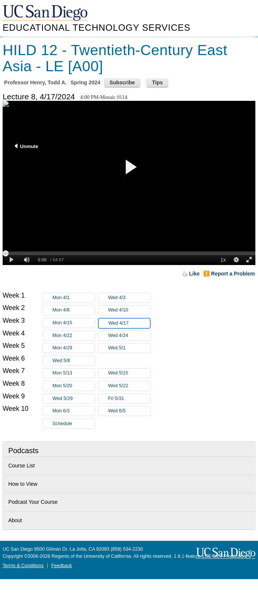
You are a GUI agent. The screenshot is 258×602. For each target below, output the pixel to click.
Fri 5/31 (129, 398)
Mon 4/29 (74, 348)
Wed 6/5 (129, 411)
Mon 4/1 (74, 297)
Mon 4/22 (74, 335)
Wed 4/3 (129, 297)
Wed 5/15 (129, 373)
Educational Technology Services (96, 27)
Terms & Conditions (23, 565)
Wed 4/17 (129, 323)
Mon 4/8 (74, 310)
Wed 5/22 (129, 386)
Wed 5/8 (74, 360)
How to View (23, 484)
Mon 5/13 (74, 373)
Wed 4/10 (129, 310)
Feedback (61, 565)
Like (194, 274)
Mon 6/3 (74, 411)
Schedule (62, 423)
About (15, 520)
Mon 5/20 (74, 386)
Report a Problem (233, 274)
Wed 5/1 (129, 348)
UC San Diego (46, 13)
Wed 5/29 (74, 398)
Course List (21, 466)
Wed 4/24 (129, 335)
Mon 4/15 (74, 323)
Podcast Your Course (33, 502)
